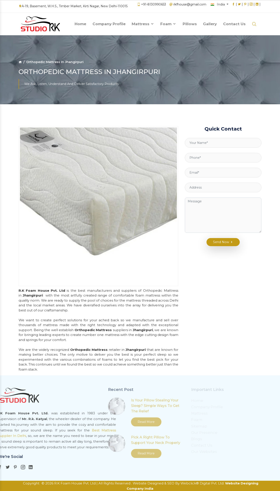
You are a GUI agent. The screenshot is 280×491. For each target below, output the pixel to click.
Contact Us (234, 22)
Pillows (190, 22)
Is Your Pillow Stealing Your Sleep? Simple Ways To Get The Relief (111, 405)
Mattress (143, 22)
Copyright (31, 483)
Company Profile (109, 22)
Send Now (220, 232)
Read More (102, 422)
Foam (168, 22)
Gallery (210, 22)
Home (80, 22)
